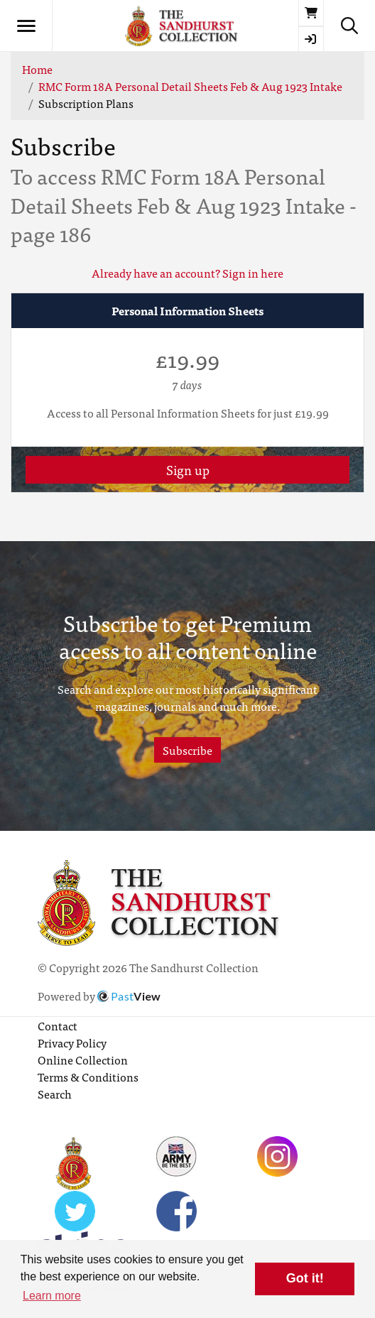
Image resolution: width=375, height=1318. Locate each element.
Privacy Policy (72, 1042)
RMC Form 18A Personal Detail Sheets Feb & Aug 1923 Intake (190, 86)
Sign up (188, 469)
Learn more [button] (52, 1296)
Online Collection (83, 1059)
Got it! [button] (305, 1278)
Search (55, 1093)
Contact (57, 1025)
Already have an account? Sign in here (187, 272)
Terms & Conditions (88, 1076)
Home (37, 69)
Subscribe (187, 750)
